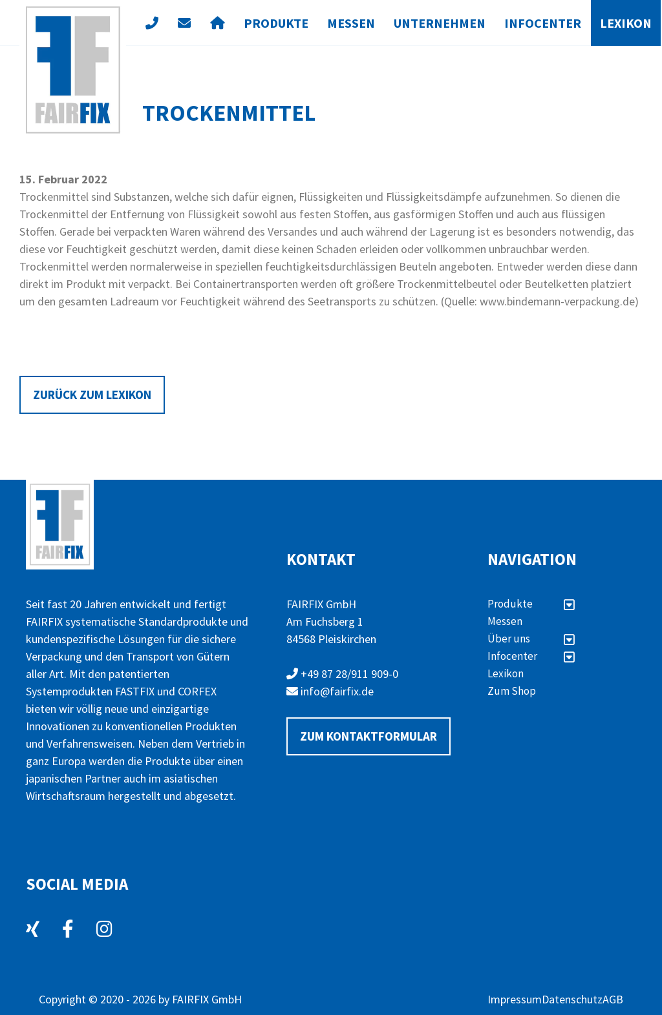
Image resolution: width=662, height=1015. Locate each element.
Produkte (276, 23)
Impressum (514, 999)
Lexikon (626, 23)
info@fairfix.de (330, 691)
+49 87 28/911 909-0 (342, 673)
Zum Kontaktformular (368, 736)
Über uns (531, 638)
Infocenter (542, 23)
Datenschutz (572, 999)
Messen (351, 23)
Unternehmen (440, 23)
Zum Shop (511, 691)
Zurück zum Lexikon (92, 394)
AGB (613, 999)
